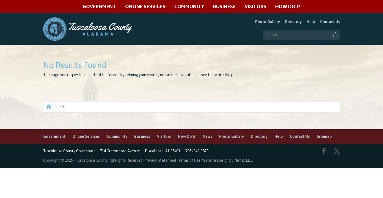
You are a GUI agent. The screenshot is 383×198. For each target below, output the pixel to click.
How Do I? (287, 6)
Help (311, 22)
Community (189, 6)
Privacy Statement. (160, 160)
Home (48, 106)
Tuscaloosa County (92, 160)
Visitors (255, 6)
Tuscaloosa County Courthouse (70, 151)
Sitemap (324, 136)
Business (224, 6)
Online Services (145, 6)
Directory (293, 22)
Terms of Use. (190, 160)
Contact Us (330, 22)
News (207, 136)
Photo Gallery (267, 22)
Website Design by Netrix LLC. (227, 160)
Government (99, 6)
